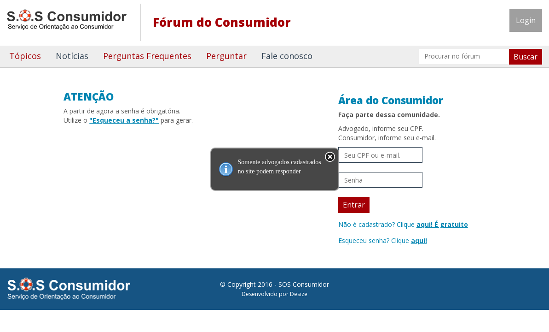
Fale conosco (286, 55)
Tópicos (25, 55)
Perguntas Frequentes (147, 55)
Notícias (72, 55)
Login (526, 20)
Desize (298, 294)
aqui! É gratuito (442, 224)
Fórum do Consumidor (222, 22)
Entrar (354, 205)
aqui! (419, 240)
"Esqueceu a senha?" (124, 120)
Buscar (525, 57)
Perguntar (226, 55)
